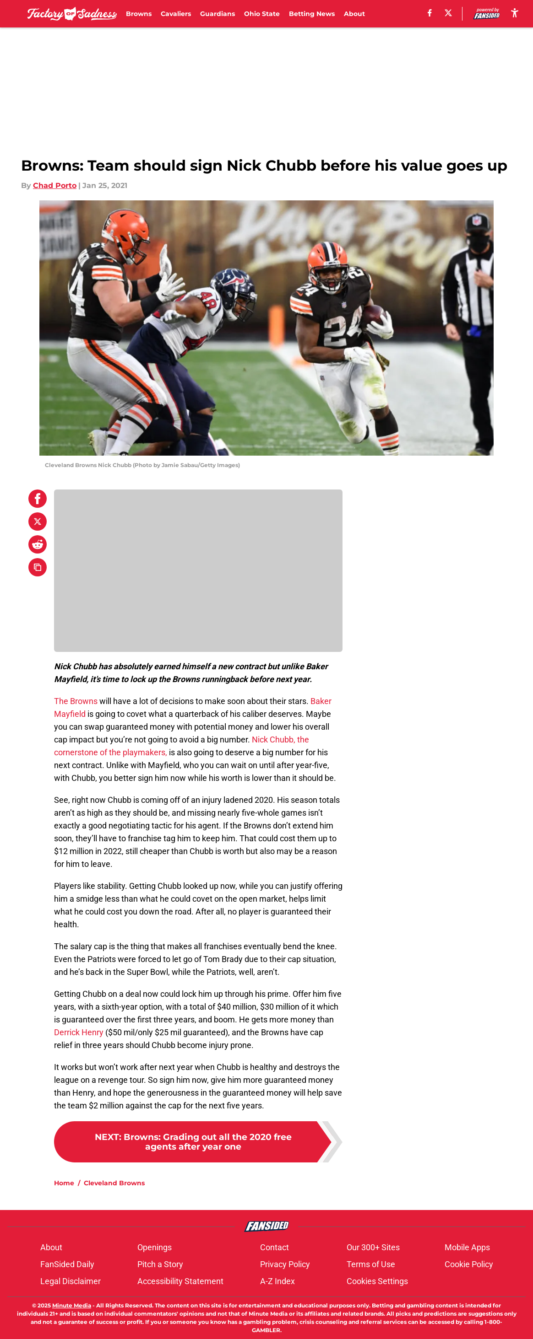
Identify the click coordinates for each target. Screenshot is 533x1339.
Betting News (312, 14)
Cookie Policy (469, 1264)
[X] (448, 12)
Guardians (217, 14)
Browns (139, 14)
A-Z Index (277, 1281)
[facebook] (430, 12)
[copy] (37, 567)
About (354, 14)
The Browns (76, 701)
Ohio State (262, 14)
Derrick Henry (78, 1032)
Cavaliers (176, 14)
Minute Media (71, 1305)
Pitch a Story (160, 1264)
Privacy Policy (285, 1264)
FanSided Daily (67, 1264)
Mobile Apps (467, 1247)
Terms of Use (371, 1264)
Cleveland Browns (114, 1183)
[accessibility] (514, 12)
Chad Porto (54, 185)
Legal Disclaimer (70, 1281)
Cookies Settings (377, 1281)
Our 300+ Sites (373, 1247)
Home (64, 1183)
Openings (154, 1247)
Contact (274, 1247)
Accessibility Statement (180, 1281)
